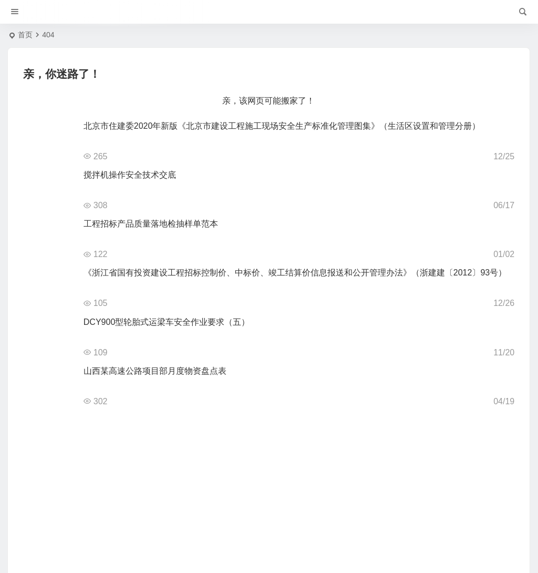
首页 (25, 34)
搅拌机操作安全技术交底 (130, 174)
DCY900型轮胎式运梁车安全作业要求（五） (167, 322)
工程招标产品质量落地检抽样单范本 (151, 223)
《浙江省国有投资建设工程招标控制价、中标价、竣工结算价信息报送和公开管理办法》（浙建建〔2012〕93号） (295, 272)
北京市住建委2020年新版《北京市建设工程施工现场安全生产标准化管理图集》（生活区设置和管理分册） (282, 125)
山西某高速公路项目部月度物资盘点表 (155, 370)
